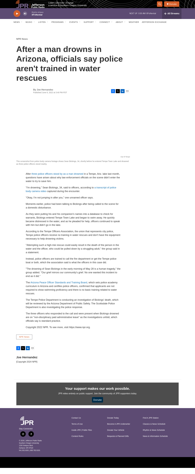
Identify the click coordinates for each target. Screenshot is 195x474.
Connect (105, 28)
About (119, 28)
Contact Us (76, 424)
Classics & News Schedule (154, 430)
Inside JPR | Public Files (82, 436)
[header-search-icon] (161, 7)
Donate (174, 7)
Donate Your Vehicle (115, 436)
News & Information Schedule (155, 442)
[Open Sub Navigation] (22, 28)
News (17, 28)
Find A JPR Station (151, 424)
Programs (57, 28)
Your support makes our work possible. (97, 395)
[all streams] (171, 19)
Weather (134, 28)
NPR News (22, 45)
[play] (17, 19)
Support (89, 28)
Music (29, 28)
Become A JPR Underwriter (118, 430)
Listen (42, 28)
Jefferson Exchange (154, 28)
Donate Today (113, 424)
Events (73, 28)
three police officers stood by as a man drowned (57, 180)
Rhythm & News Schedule (154, 436)
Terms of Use (77, 430)
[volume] (25, 20)
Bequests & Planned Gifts (118, 442)
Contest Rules (77, 442)
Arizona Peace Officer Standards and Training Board (58, 288)
